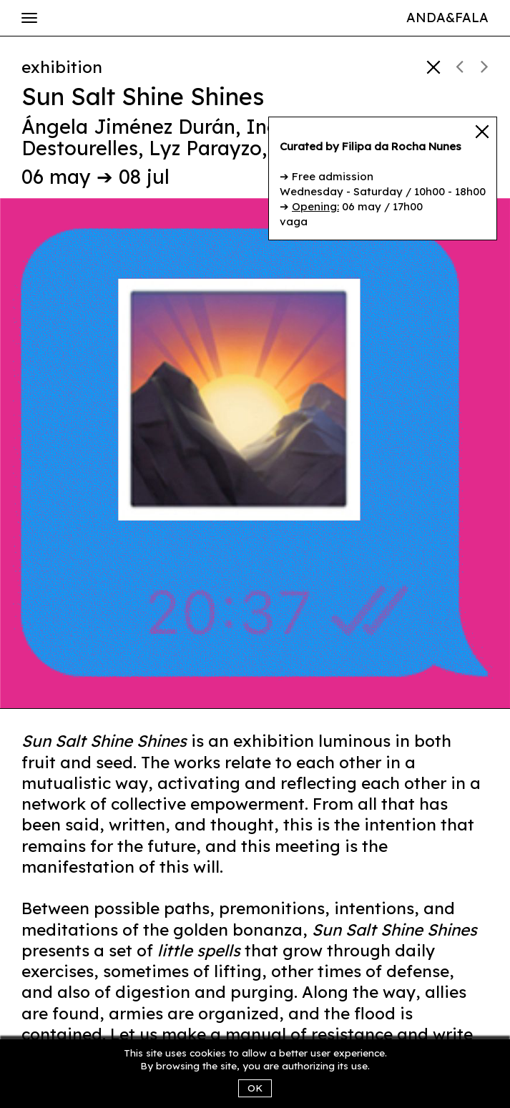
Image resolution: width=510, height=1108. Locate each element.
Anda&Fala (447, 17)
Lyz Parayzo (205, 148)
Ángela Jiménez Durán (128, 126)
